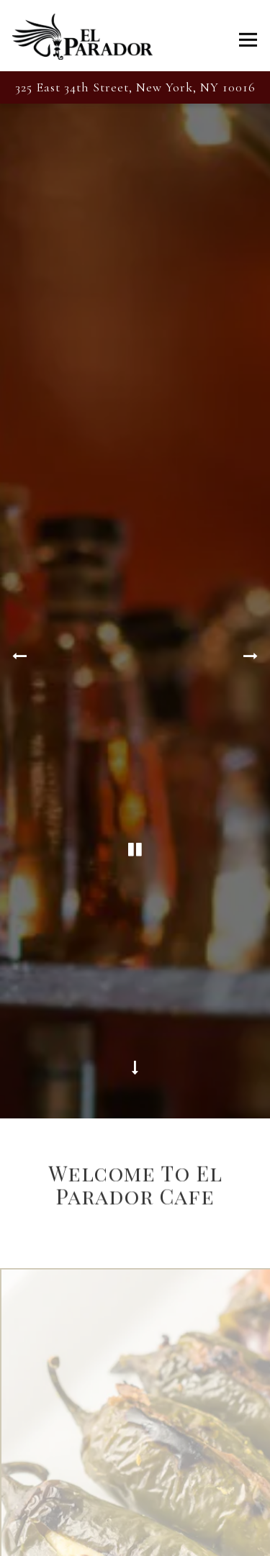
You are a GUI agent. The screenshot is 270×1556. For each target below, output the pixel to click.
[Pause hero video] (135, 778)
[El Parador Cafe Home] (82, 35)
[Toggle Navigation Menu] (248, 39)
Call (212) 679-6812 (135, 1539)
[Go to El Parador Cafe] (135, 87)
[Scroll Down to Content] (135, 976)
